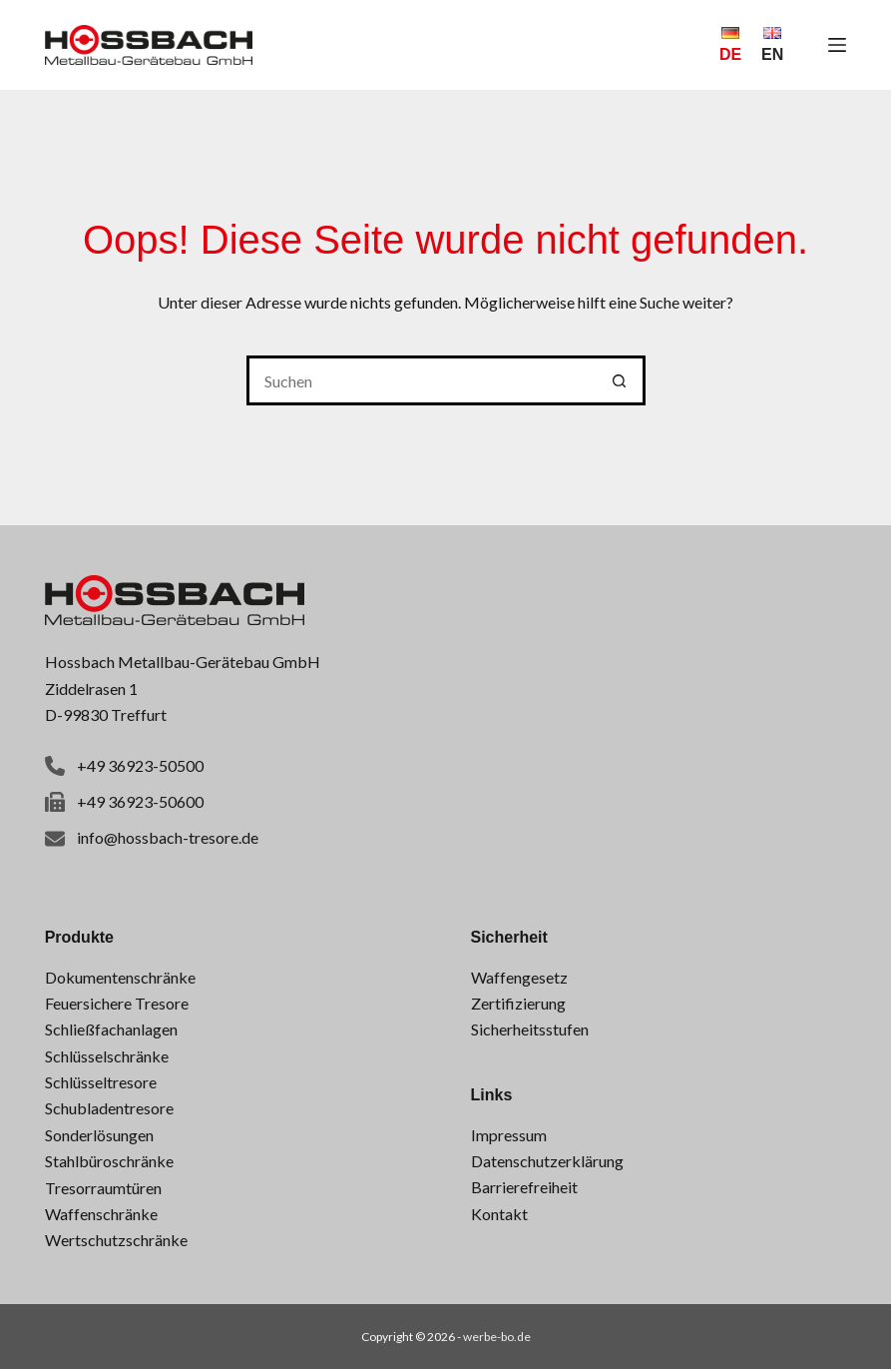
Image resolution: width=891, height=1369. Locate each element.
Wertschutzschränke (116, 1239)
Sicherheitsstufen (530, 1029)
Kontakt (499, 1213)
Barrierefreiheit (524, 1186)
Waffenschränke (101, 1213)
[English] (772, 45)
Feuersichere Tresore (117, 1003)
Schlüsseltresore (101, 1081)
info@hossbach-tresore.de (167, 837)
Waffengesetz (519, 977)
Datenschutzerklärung (547, 1160)
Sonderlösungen (99, 1134)
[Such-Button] (621, 380)
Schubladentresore (109, 1107)
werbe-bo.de (497, 1336)
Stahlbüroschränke (109, 1160)
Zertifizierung (518, 1003)
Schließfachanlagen (111, 1029)
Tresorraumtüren (103, 1187)
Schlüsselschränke (107, 1055)
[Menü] (837, 45)
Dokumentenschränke (120, 977)
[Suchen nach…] (421, 380)
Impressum (509, 1134)
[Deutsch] (730, 45)
